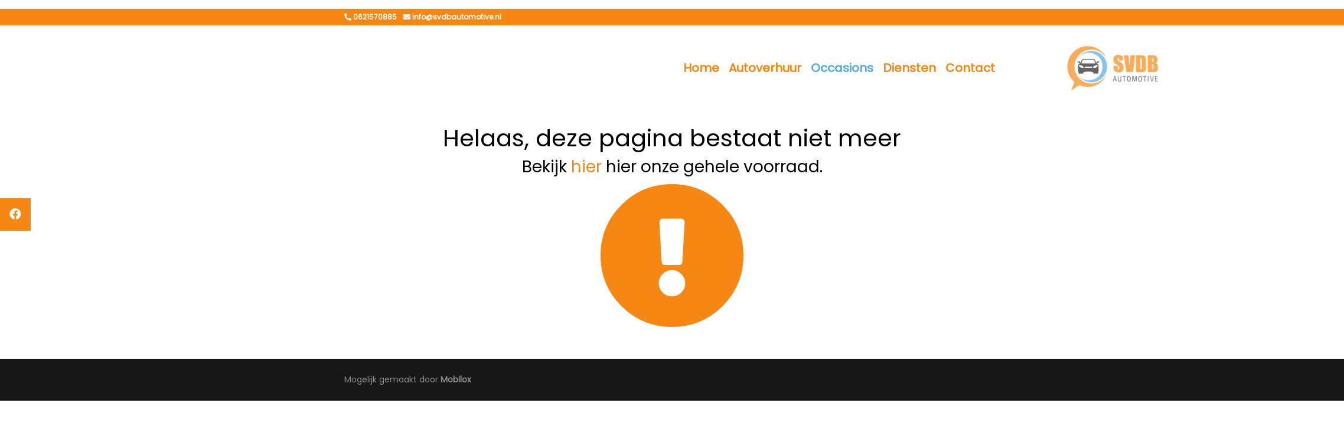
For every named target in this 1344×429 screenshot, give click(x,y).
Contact (970, 68)
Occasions (842, 68)
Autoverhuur (765, 68)
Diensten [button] (909, 68)
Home (701, 68)
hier (586, 166)
